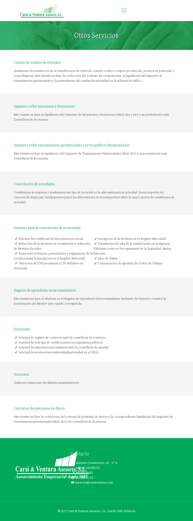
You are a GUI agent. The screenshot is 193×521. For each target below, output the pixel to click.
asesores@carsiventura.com (94, 482)
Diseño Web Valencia (121, 511)
